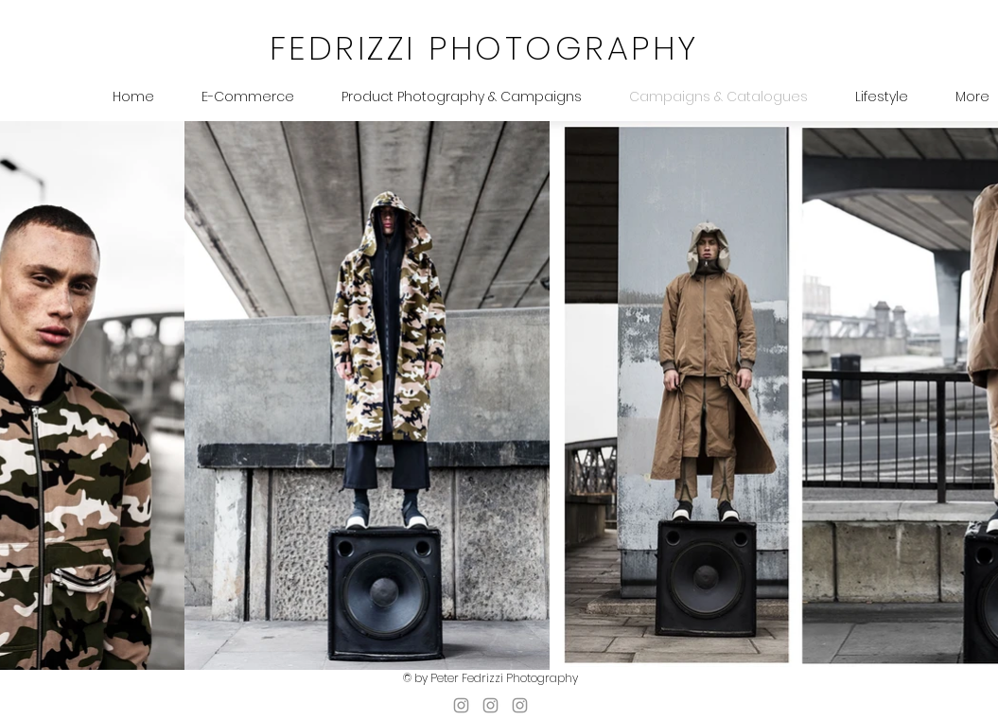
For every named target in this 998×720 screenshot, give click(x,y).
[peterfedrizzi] (520, 705)
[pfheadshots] (461, 705)
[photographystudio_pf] (490, 705)
